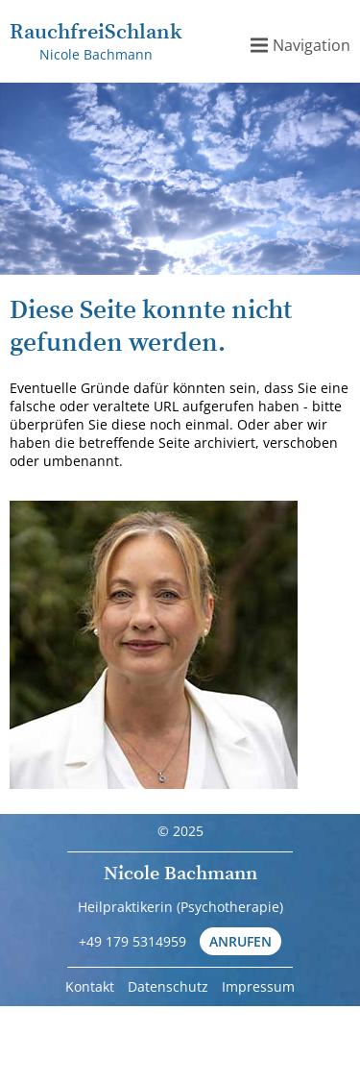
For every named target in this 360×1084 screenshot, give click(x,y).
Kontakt (89, 986)
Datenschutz (168, 986)
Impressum (258, 986)
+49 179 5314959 (132, 941)
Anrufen (240, 941)
